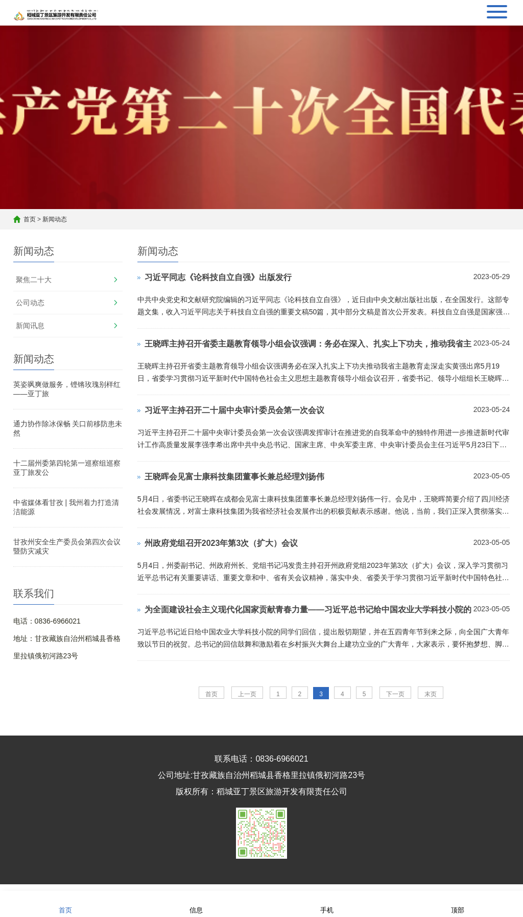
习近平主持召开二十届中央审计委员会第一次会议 (234, 410)
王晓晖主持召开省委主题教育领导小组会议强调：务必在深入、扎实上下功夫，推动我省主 (308, 343)
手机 (327, 903)
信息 (196, 903)
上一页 (247, 694)
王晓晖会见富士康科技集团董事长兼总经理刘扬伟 (234, 476)
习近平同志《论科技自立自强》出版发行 (218, 277)
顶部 (457, 903)
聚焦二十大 (34, 280)
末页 (430, 694)
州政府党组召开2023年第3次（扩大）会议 (221, 543)
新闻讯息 (30, 326)
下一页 (395, 694)
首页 (29, 219)
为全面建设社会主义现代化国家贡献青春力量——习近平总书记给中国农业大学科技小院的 (308, 609)
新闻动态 (54, 219)
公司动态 (30, 303)
